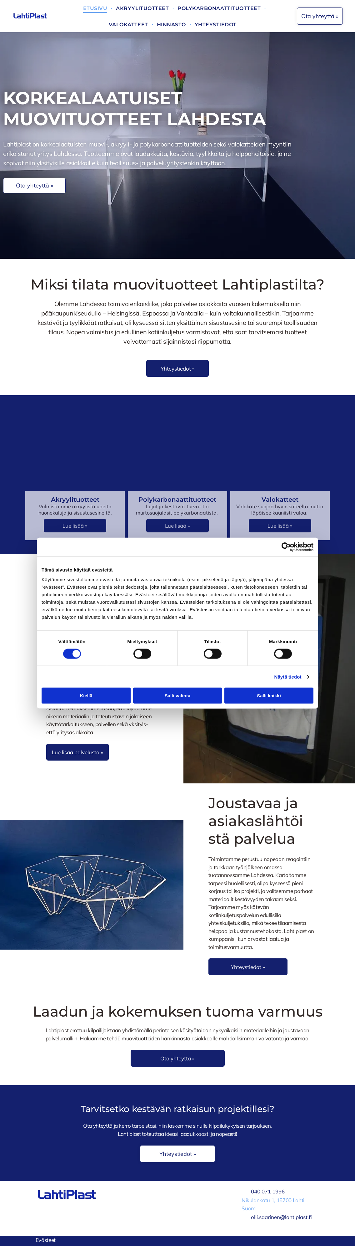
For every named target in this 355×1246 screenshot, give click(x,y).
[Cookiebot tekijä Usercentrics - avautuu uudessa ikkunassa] (286, 546)
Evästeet (46, 1240)
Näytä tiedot (288, 676)
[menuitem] (95, 8)
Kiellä (86, 695)
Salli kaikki (269, 695)
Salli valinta (178, 695)
